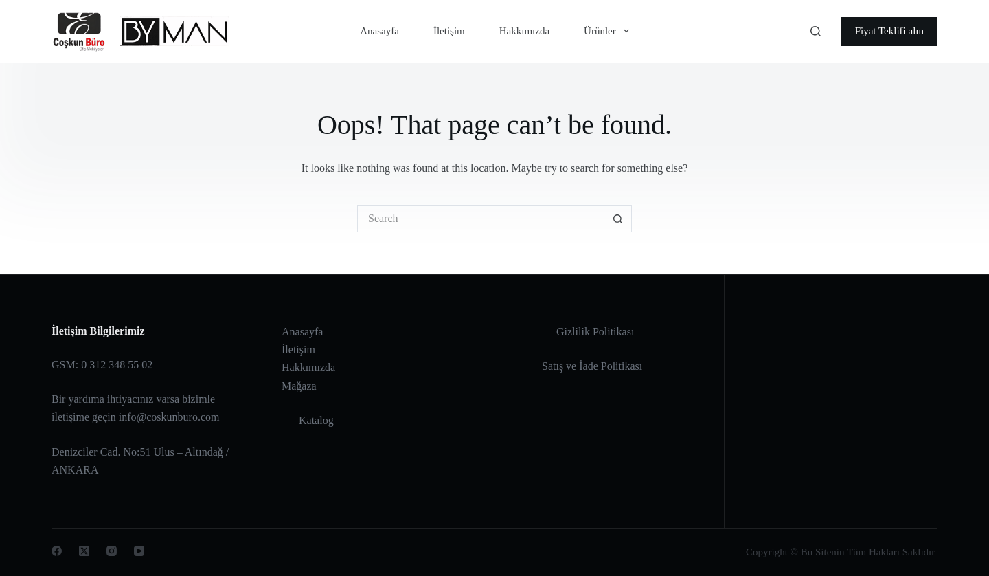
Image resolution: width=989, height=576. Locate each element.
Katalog (316, 420)
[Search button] (618, 218)
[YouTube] (139, 551)
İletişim (449, 30)
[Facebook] (57, 551)
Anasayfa (379, 30)
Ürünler (609, 31)
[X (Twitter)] (84, 551)
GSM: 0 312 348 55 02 (102, 364)
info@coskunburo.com (169, 417)
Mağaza (299, 386)
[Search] (815, 31)
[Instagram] (111, 551)
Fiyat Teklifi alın (889, 30)
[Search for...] (480, 218)
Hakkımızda (524, 30)
